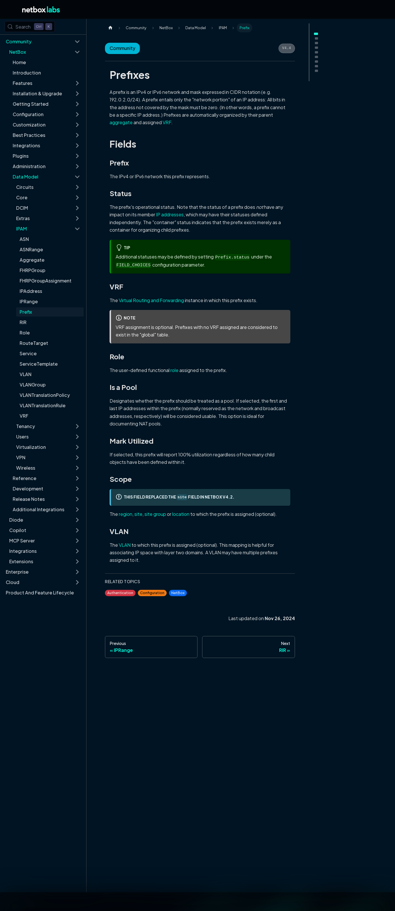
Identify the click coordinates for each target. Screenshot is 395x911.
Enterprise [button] (17, 572)
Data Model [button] (25, 177)
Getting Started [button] (30, 104)
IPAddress (31, 291)
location (180, 514)
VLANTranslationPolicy (45, 395)
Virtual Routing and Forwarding (151, 300)
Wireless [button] (25, 468)
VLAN (25, 374)
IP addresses (170, 214)
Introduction (27, 73)
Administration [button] (29, 166)
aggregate (121, 122)
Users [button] (22, 437)
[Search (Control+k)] (30, 26)
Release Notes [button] (29, 499)
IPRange (29, 301)
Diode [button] (16, 520)
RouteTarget (34, 343)
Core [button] (21, 197)
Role (25, 333)
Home (19, 62)
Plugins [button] (21, 156)
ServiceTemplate (39, 364)
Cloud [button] (12, 582)
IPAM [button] (21, 229)
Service (28, 353)
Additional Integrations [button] (38, 509)
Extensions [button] (21, 561)
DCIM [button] (22, 208)
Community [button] (18, 41)
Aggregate (32, 260)
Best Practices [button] (29, 135)
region (125, 514)
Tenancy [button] (25, 426)
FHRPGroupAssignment (46, 281)
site (138, 514)
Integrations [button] (26, 145)
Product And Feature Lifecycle (40, 593)
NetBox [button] (17, 52)
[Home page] (110, 27)
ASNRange (31, 249)
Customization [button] (29, 125)
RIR (23, 322)
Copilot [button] (17, 530)
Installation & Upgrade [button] (37, 93)
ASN (24, 239)
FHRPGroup (32, 270)
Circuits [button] (24, 187)
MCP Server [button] (22, 541)
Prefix (26, 312)
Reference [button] (24, 478)
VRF (24, 416)
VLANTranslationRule (42, 405)
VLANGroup (33, 385)
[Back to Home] (41, 9)
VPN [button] (20, 457)
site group (155, 514)
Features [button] (22, 83)
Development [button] (28, 489)
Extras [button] (23, 218)
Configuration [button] (28, 114)
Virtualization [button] (31, 447)
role (174, 370)
